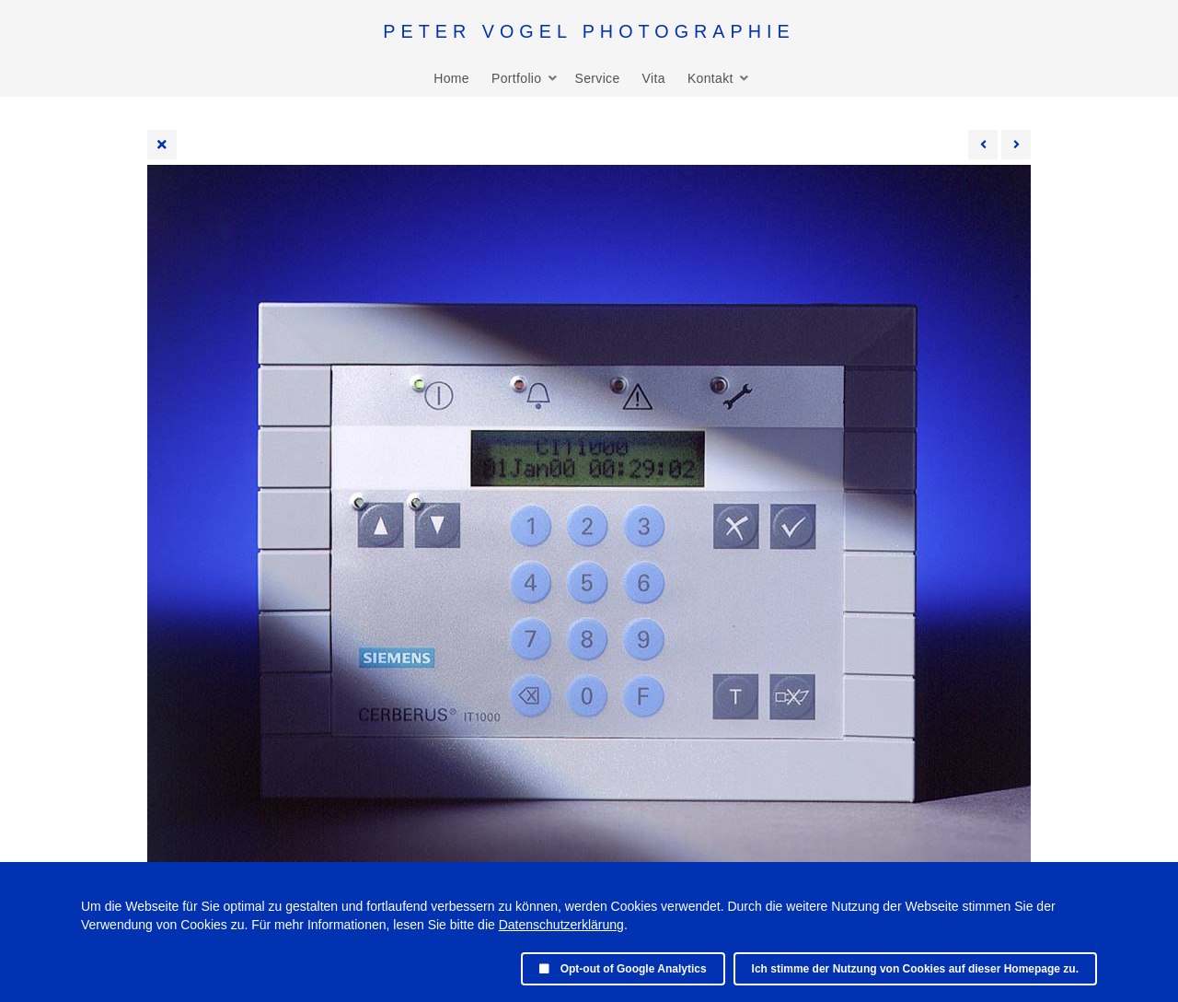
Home (451, 78)
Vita (653, 78)
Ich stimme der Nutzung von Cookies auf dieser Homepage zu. (915, 968)
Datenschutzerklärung (561, 924)
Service (596, 78)
